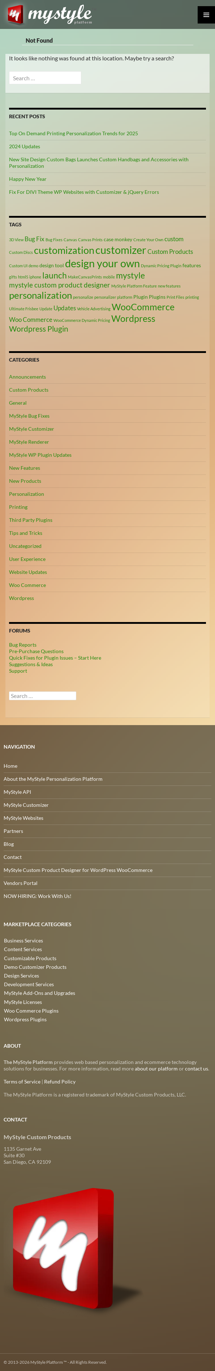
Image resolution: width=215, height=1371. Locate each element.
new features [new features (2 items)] (169, 286)
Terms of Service (22, 1081)
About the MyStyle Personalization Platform (53, 779)
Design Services (21, 975)
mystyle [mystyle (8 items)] (130, 275)
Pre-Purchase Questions (36, 651)
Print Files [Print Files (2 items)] (175, 297)
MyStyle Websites (23, 818)
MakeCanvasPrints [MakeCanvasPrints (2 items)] (85, 276)
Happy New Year (28, 179)
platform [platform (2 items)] (124, 297)
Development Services (28, 984)
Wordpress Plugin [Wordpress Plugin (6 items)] (38, 328)
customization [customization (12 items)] (64, 250)
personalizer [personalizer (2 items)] (105, 297)
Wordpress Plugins (25, 1019)
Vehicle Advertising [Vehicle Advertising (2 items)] (94, 308)
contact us (196, 1068)
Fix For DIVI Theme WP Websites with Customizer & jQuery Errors (84, 192)
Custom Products (28, 390)
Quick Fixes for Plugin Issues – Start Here (55, 658)
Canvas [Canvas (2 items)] (70, 239)
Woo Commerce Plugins (31, 1010)
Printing (18, 507)
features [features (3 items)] (191, 265)
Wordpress (21, 598)
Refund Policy (60, 1081)
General (18, 403)
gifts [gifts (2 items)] (13, 276)
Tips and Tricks (25, 533)
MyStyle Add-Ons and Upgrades (39, 992)
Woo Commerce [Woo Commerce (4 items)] (30, 319)
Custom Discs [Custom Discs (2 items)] (21, 252)
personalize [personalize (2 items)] (83, 297)
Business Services (23, 940)
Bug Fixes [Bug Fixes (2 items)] (54, 239)
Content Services (23, 949)
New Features (24, 468)
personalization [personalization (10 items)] (40, 295)
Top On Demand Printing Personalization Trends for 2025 (73, 133)
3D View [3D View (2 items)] (16, 239)
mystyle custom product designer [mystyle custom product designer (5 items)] (59, 285)
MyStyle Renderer (29, 442)
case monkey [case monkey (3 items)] (118, 239)
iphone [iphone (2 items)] (35, 276)
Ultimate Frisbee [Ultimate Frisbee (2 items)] (23, 308)
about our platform (156, 1068)
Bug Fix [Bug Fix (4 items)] (34, 239)
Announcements (27, 377)
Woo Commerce (27, 585)
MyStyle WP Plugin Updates (40, 455)
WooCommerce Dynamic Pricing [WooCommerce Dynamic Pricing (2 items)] (81, 320)
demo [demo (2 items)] (33, 265)
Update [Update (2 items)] (45, 308)
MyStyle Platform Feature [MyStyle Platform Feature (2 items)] (134, 286)
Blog (9, 844)
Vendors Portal (21, 883)
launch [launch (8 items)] (54, 275)
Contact (13, 857)
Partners (13, 831)
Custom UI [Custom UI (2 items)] (18, 265)
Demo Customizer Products (35, 966)
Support (18, 671)
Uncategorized (25, 546)
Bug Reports (22, 645)
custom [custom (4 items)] (174, 239)
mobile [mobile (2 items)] (109, 276)
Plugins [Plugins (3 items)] (157, 297)
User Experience (27, 559)
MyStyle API (17, 792)
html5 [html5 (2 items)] (23, 276)
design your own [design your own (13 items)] (102, 263)
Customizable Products (30, 958)
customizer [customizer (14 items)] (120, 249)
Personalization (26, 494)
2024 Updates (24, 146)
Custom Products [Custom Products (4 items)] (170, 251)
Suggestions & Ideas (31, 664)
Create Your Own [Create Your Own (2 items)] (148, 239)
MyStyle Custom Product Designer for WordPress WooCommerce (78, 870)
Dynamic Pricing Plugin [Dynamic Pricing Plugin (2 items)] (161, 265)
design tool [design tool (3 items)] (51, 265)
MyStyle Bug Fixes (29, 416)
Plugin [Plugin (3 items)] (140, 297)
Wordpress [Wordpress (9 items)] (133, 318)
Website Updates (28, 572)
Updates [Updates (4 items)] (64, 308)
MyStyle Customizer (31, 429)
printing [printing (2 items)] (192, 297)
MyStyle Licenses (23, 1001)
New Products (25, 481)
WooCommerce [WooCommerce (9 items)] (143, 307)
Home (10, 766)
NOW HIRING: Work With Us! (38, 896)
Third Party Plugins (30, 520)
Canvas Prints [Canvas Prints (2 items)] (90, 239)
